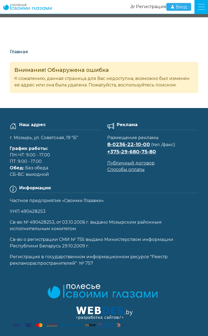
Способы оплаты (126, 169)
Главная (19, 51)
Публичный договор (131, 163)
